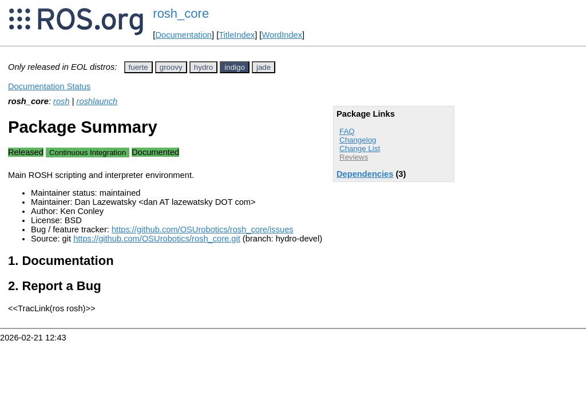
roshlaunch (97, 101)
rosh (61, 101)
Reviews (353, 157)
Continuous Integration (87, 152)
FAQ (347, 131)
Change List (359, 148)
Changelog (357, 140)
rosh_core (181, 13)
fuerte (138, 67)
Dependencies (364, 174)
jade (263, 67)
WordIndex (282, 34)
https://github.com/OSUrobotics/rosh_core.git (156, 238)
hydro (203, 67)
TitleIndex (237, 34)
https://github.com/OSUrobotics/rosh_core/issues (203, 229)
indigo (234, 67)
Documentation (183, 34)
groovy (171, 67)
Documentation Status (49, 86)
